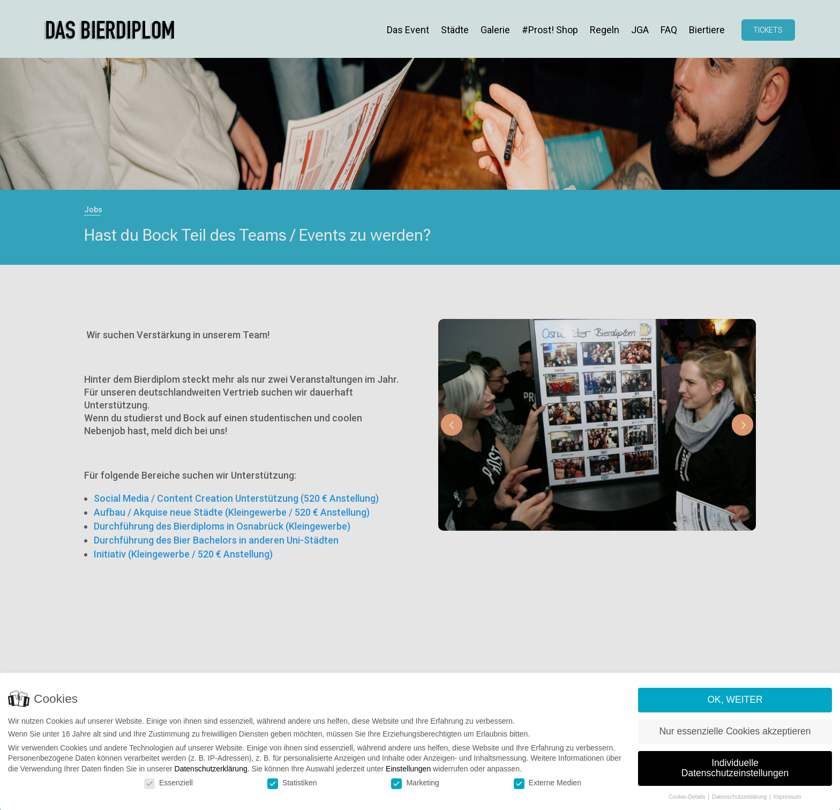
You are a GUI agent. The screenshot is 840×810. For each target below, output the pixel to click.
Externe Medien (547, 782)
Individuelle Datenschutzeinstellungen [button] (735, 768)
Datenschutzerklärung (211, 768)
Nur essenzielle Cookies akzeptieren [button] (735, 731)
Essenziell (168, 782)
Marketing (415, 782)
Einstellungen (408, 768)
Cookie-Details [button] (688, 796)
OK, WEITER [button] (734, 699)
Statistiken (292, 782)
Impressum (787, 796)
